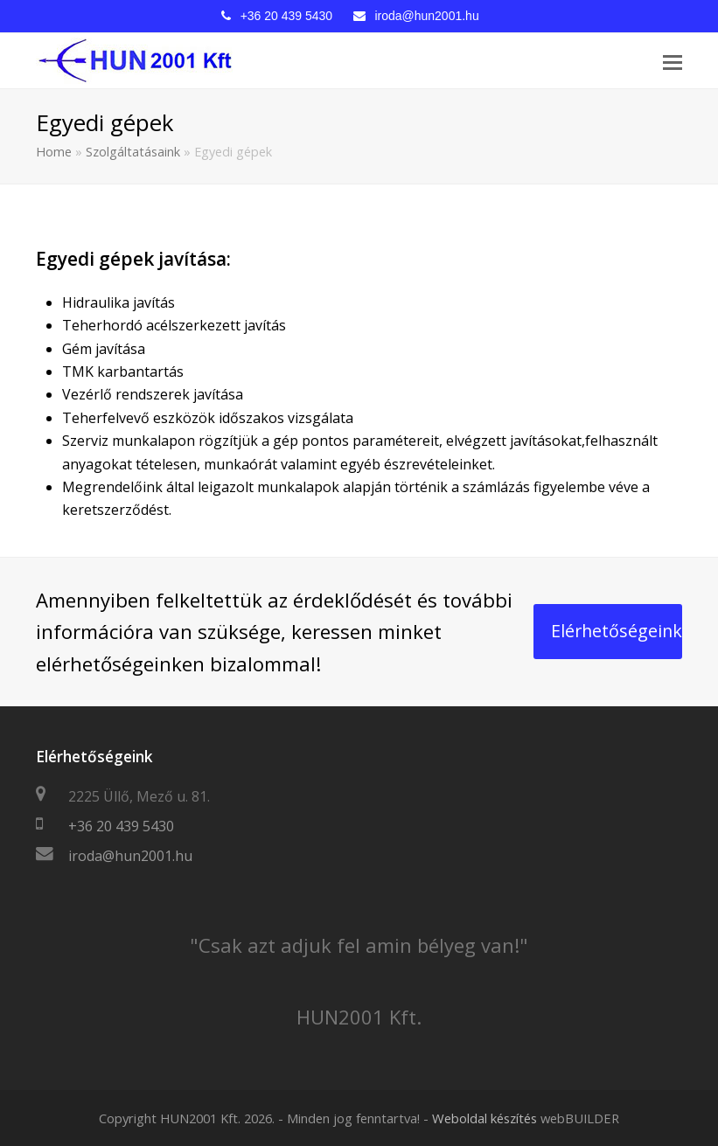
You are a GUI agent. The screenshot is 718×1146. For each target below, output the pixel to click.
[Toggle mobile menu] (672, 61)
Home (54, 151)
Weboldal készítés (484, 1118)
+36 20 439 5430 (286, 16)
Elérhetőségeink (616, 630)
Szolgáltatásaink (133, 151)
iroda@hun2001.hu (426, 16)
